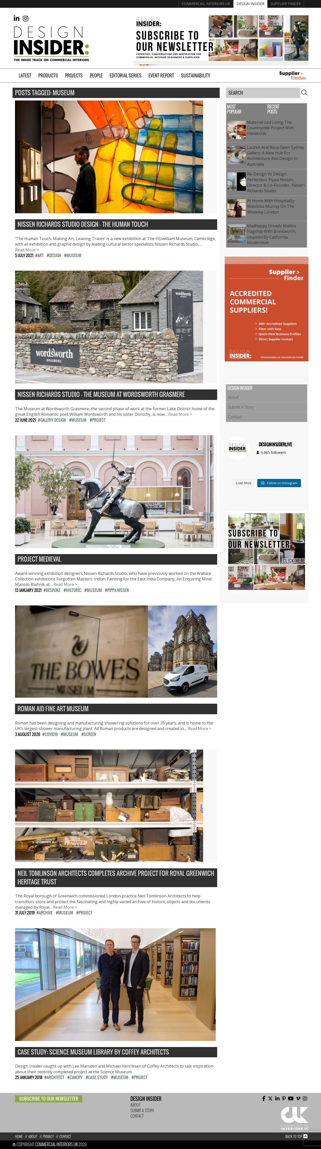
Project (99, 420)
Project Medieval (39, 559)
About (233, 397)
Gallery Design (53, 420)
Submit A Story (241, 407)
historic (73, 590)
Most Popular (234, 109)
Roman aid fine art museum (53, 709)
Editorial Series (125, 75)
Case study (98, 1077)
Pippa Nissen (118, 590)
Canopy (76, 1077)
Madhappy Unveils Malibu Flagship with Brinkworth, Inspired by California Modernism (271, 234)
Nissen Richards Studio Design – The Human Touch (83, 224)
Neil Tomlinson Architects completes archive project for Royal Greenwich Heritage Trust (116, 877)
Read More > (27, 250)
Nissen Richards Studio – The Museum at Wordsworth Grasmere (101, 394)
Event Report (161, 75)
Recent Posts (273, 109)
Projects (74, 75)
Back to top (293, 1136)
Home (19, 1136)
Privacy (48, 1136)
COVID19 (51, 734)
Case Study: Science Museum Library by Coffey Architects (93, 1052)
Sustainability (195, 75)
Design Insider (250, 3)
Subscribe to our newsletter (48, 1098)
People (96, 75)
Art (41, 255)
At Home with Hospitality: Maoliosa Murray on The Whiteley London (271, 206)
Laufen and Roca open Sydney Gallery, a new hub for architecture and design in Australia (275, 156)
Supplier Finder (286, 3)
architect (55, 1077)
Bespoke (53, 590)
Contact (235, 417)
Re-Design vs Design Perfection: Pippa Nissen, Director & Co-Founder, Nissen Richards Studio (276, 182)
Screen (90, 734)
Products (48, 75)
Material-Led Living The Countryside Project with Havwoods (270, 128)
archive (46, 912)
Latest (25, 75)
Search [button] (304, 92)
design (55, 255)
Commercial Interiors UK (206, 3)
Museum (74, 255)
